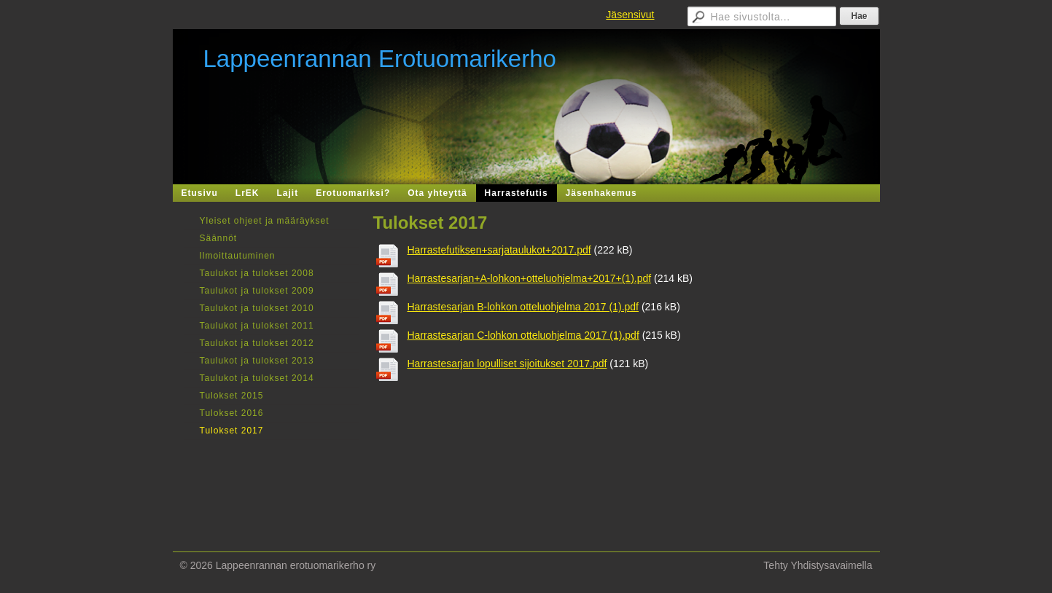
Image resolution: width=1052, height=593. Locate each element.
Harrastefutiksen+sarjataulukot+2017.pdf (499, 250)
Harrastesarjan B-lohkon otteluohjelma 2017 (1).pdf (523, 307)
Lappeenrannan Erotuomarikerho (379, 58)
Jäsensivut (630, 14)
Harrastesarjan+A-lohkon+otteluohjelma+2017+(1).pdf (530, 278)
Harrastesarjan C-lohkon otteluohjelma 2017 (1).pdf (523, 335)
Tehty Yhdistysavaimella (817, 565)
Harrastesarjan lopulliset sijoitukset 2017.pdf (507, 363)
